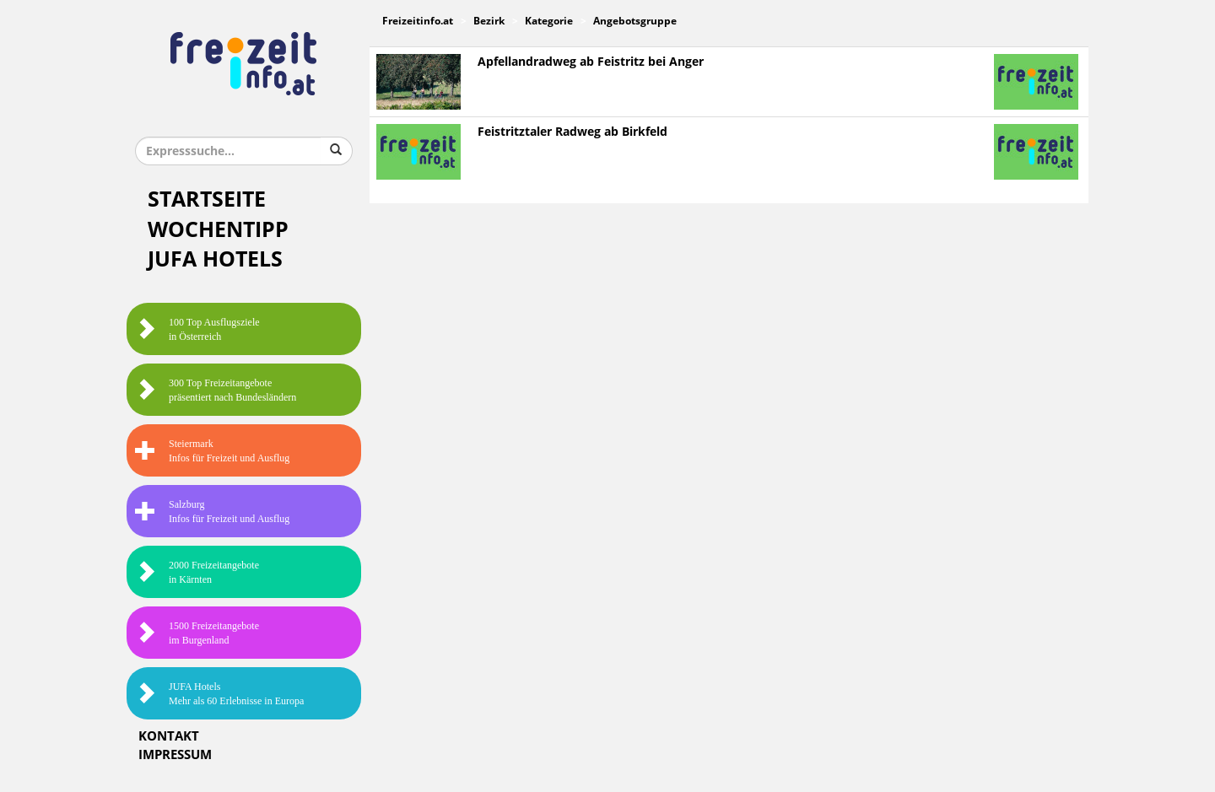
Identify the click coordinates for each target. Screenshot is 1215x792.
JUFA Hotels (215, 259)
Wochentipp (218, 230)
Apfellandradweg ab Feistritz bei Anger (591, 62)
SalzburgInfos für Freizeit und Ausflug (212, 511)
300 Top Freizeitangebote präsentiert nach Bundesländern (215, 390)
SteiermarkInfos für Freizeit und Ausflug (212, 451)
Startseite (207, 199)
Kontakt (168, 736)
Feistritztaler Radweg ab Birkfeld (572, 132)
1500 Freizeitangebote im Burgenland (197, 633)
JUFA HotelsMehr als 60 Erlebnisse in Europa (219, 694)
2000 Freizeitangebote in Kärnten (197, 572)
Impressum (175, 754)
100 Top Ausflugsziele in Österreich (197, 329)
